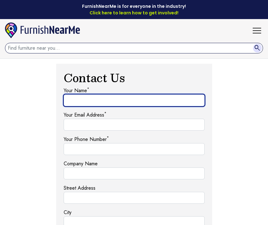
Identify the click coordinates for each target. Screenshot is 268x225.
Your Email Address (85, 114)
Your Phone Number (86, 139)
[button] (259, 30)
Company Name (81, 163)
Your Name (76, 90)
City (67, 212)
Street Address (79, 188)
